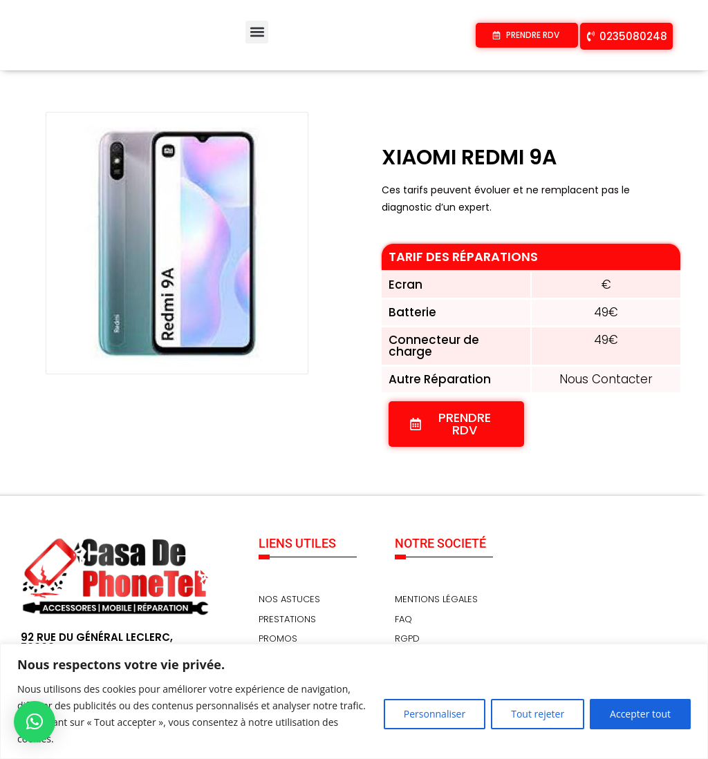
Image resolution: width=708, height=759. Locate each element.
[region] (354, 701)
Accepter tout (640, 713)
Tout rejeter (537, 713)
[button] (256, 32)
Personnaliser (434, 713)
